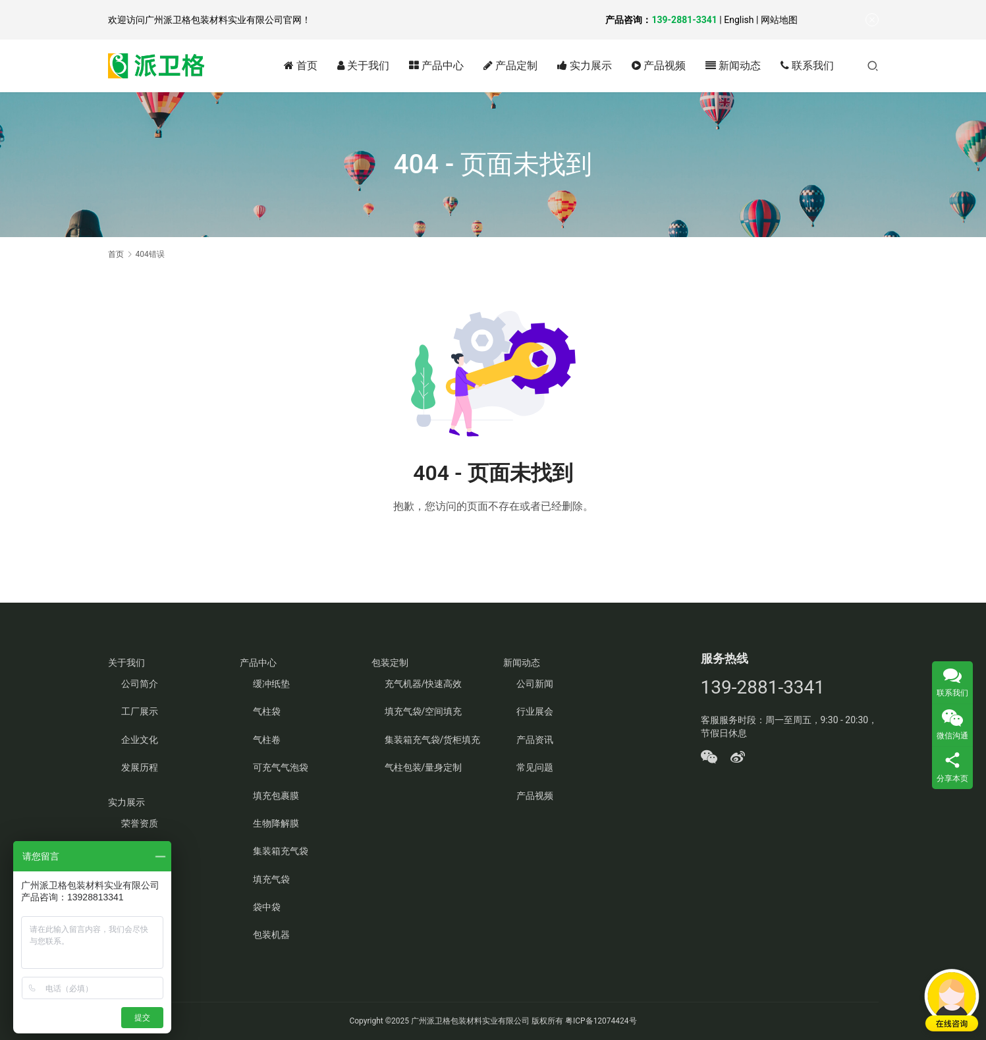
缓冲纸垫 (271, 683)
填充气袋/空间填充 (423, 711)
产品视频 (659, 65)
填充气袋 (271, 879)
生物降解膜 (276, 823)
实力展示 (584, 65)
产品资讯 (534, 739)
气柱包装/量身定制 (423, 767)
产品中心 (436, 65)
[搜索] (873, 65)
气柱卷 (267, 739)
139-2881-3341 (684, 19)
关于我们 (363, 65)
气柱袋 (267, 711)
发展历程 (139, 767)
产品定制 (510, 65)
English (738, 19)
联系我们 (807, 65)
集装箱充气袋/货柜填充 (433, 739)
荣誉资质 (139, 823)
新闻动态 (733, 65)
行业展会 (534, 711)
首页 (300, 65)
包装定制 (389, 662)
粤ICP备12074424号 (601, 1021)
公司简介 (139, 683)
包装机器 (271, 934)
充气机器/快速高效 (423, 683)
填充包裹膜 (276, 795)
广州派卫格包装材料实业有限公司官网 (223, 19)
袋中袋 (267, 907)
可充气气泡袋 (280, 767)
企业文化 (139, 739)
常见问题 (534, 767)
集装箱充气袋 (280, 851)
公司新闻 (534, 683)
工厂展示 (139, 711)
